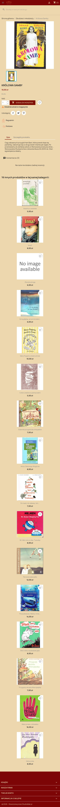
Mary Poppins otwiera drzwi (30, 356)
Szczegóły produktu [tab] (21, 137)
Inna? (30, 245)
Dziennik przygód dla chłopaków (30, 430)
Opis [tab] (8, 137)
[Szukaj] (30, 9)
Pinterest (24, 113)
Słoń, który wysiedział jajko (30, 651)
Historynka (30, 761)
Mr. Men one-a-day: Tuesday (30, 540)
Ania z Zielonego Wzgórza (30, 466)
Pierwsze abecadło (30, 577)
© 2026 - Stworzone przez (12, 804)
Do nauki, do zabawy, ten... (30, 503)
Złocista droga (30, 282)
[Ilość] (4, 102)
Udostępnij (13, 113)
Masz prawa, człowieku (30, 724)
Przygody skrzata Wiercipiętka (30, 687)
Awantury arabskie (30, 209)
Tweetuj (18, 113)
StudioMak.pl (27, 804)
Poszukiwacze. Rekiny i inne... (30, 614)
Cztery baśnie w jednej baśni (30, 393)
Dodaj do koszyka (22, 102)
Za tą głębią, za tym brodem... (30, 319)
